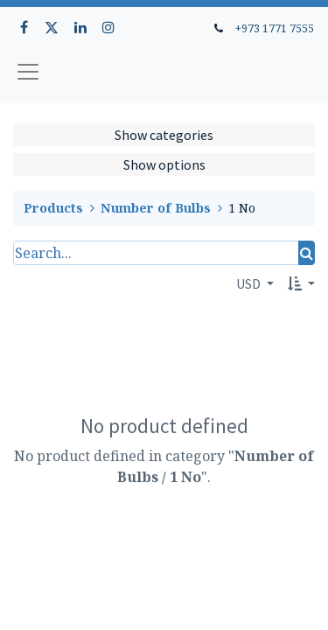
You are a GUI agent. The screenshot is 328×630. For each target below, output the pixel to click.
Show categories (164, 135)
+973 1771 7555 (274, 28)
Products (53, 208)
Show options (164, 164)
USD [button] (249, 283)
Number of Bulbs (156, 208)
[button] (301, 283)
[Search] (306, 253)
